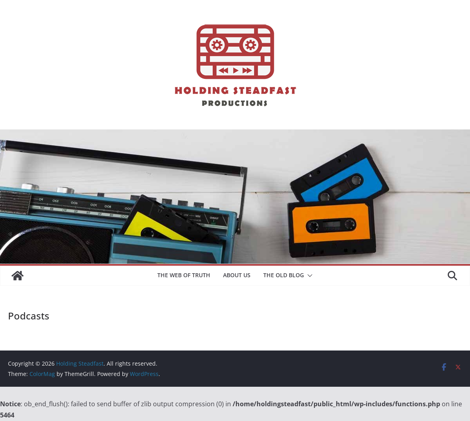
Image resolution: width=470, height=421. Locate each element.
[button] (308, 276)
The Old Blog (283, 275)
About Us (237, 275)
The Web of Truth (183, 275)
